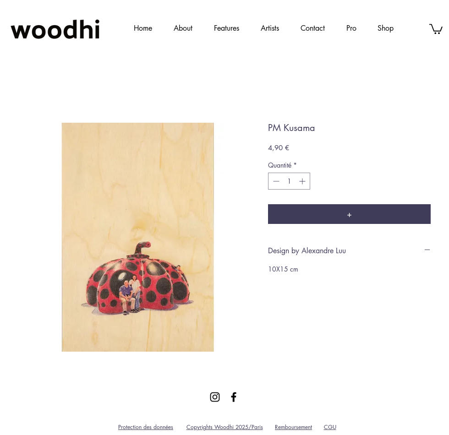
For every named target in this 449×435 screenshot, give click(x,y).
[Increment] (303, 181)
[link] (436, 28)
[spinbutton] (289, 181)
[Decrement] (275, 181)
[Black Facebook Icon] (233, 397)
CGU (330, 427)
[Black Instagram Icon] (214, 397)
